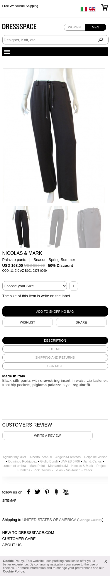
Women (74, 27)
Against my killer (14, 457)
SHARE (81, 322)
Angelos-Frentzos (68, 457)
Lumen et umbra (14, 465)
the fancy (56, 492)
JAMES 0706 (70, 461)
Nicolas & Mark (82, 465)
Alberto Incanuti (41, 457)
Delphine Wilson (95, 457)
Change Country (90, 520)
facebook (29, 492)
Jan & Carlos (92, 461)
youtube (65, 492)
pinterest (47, 492)
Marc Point (37, 465)
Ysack (88, 470)
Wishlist (27, 322)
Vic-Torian (73, 470)
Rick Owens (42, 470)
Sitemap (9, 500)
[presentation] (55, 340)
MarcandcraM (58, 465)
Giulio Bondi (48, 461)
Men (95, 27)
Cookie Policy (13, 561)
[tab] (55, 340)
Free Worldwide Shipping (20, 6)
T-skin (58, 470)
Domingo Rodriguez (22, 461)
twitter (38, 492)
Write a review (47, 435)
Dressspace (25, 28)
